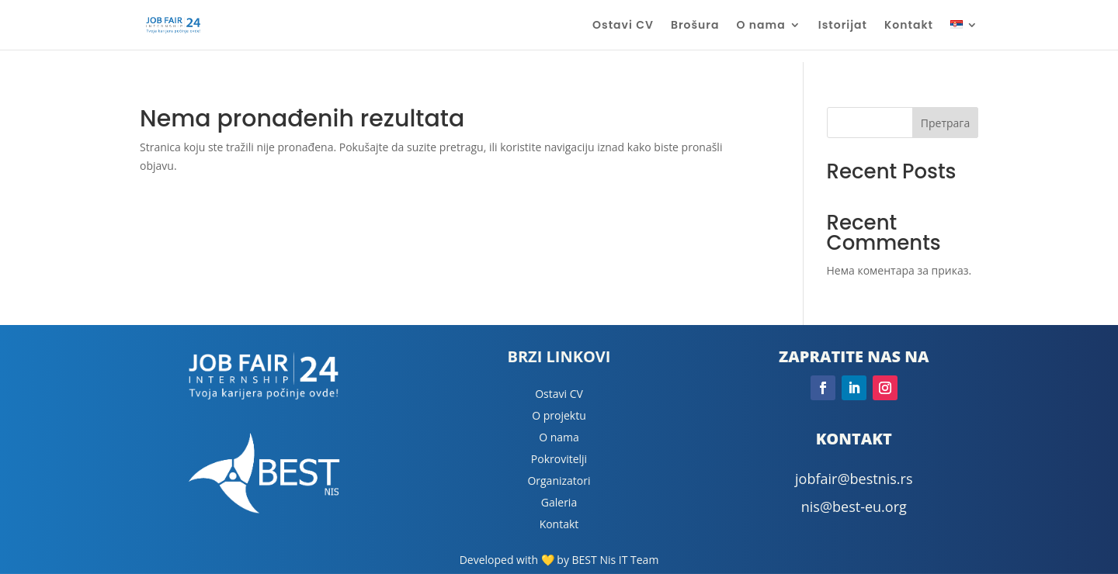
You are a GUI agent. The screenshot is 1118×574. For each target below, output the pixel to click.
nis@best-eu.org (854, 506)
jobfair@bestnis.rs (853, 478)
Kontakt (908, 26)
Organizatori (558, 480)
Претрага (945, 123)
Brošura (695, 26)
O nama (761, 26)
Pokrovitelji (559, 458)
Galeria (559, 502)
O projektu (559, 415)
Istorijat (842, 26)
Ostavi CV (623, 26)
